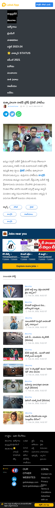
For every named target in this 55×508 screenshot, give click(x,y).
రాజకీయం (27, 462)
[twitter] (12, 115)
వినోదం (26, 451)
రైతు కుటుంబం (43, 446)
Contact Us (46, 474)
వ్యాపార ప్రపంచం (43, 457)
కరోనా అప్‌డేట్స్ (26, 457)
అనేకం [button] (10, 92)
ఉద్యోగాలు (16, 441)
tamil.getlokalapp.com (33, 486)
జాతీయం (35, 444)
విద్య (41, 441)
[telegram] (6, 115)
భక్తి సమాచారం (36, 450)
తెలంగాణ (11, 20)
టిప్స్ (14, 459)
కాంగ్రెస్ (42, 175)
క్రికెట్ (22, 170)
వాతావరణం (44, 452)
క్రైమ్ (33, 441)
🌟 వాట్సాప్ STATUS (16, 451)
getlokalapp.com (30, 482)
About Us (45, 477)
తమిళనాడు (9, 449)
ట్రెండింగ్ (16, 444)
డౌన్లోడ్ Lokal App (44, 505)
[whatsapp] (19, 115)
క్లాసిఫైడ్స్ (35, 455)
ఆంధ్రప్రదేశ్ (12, 13)
